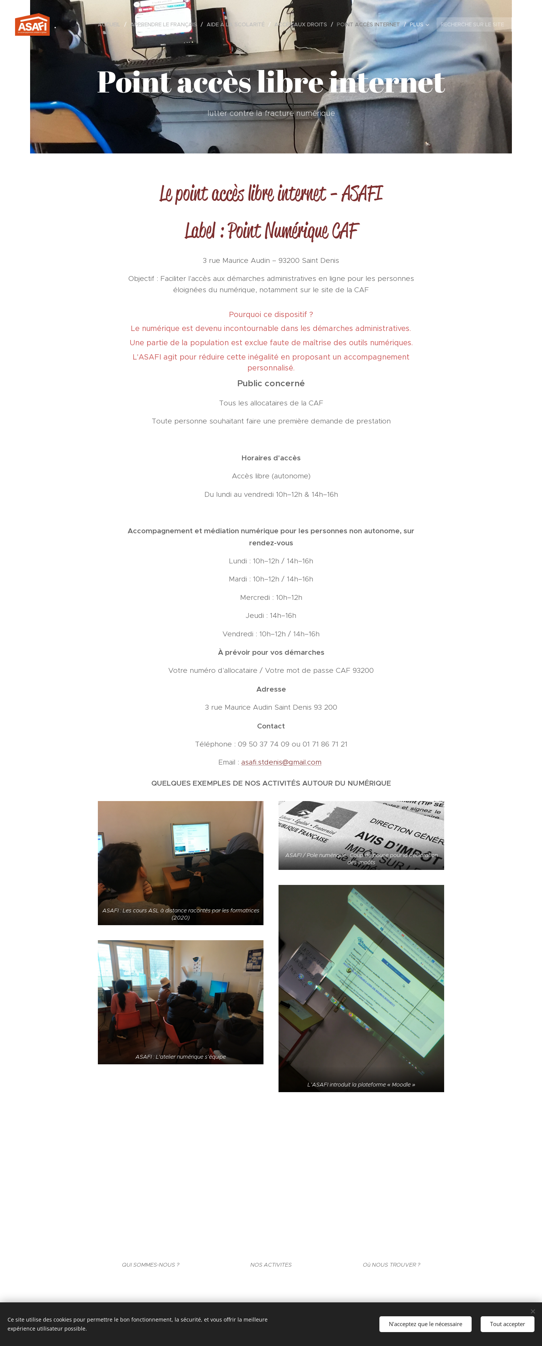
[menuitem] (111, 24)
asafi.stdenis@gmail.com (281, 762)
